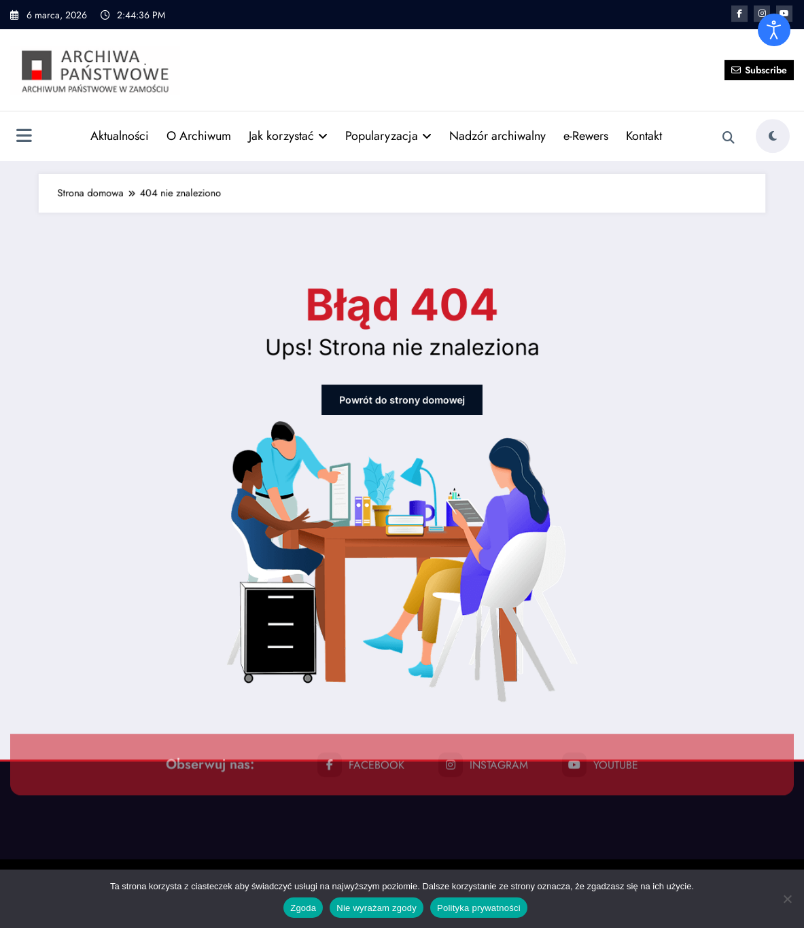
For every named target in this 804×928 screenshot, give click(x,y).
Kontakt (644, 118)
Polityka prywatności (479, 908)
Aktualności (119, 118)
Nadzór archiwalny (497, 118)
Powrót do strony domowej (402, 431)
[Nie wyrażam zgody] (787, 899)
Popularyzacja (388, 118)
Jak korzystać (288, 118)
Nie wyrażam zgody (376, 908)
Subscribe (759, 52)
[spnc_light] (773, 119)
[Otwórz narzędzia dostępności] (774, 30)
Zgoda (303, 908)
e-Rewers (585, 118)
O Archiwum (199, 118)
